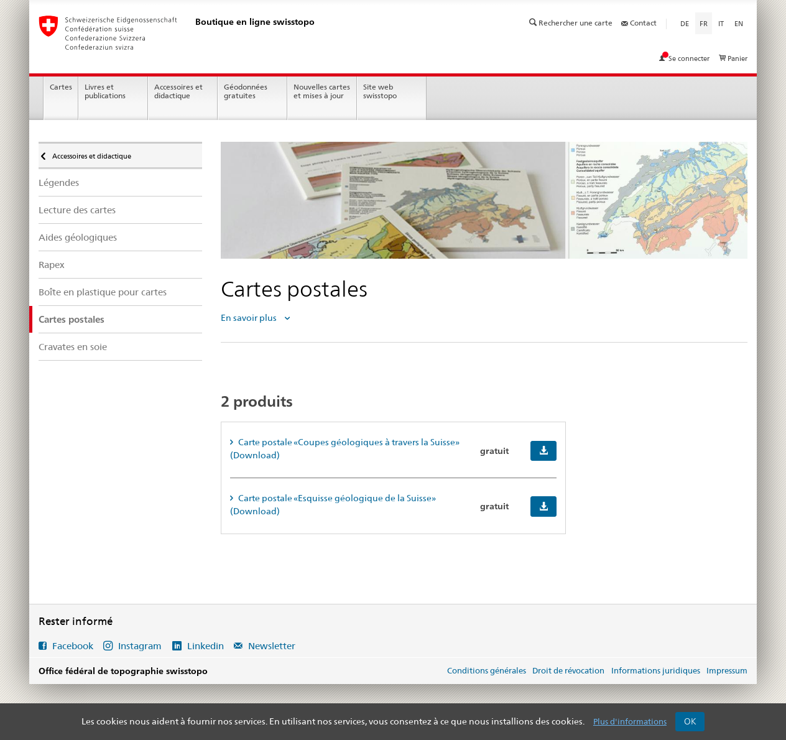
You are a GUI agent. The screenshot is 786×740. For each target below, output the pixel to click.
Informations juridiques (655, 670)
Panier (733, 58)
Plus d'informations (630, 721)
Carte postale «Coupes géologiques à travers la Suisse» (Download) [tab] (344, 448)
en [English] (738, 23)
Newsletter (270, 646)
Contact (639, 22)
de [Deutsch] (684, 23)
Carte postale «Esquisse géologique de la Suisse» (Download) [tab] (332, 504)
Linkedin (205, 646)
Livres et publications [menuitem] (105, 91)
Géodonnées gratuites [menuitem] (245, 91)
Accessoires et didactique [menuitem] (178, 91)
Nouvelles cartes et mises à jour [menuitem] (322, 91)
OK (690, 721)
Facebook (73, 646)
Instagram (140, 646)
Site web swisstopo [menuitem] (380, 91)
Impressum (726, 670)
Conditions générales (486, 670)
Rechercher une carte (571, 22)
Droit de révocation (568, 670)
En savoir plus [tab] (250, 318)
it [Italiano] (721, 23)
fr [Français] (706, 23)
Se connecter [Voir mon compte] (685, 58)
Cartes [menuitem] (61, 86)
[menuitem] (120, 182)
